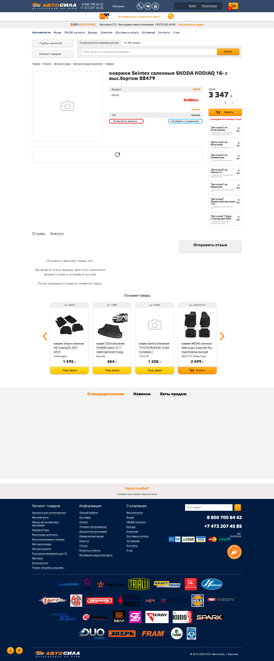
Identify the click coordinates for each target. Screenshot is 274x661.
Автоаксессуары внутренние (88, 64)
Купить (229, 112)
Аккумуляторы (40, 530)
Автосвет (37, 558)
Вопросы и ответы (89, 550)
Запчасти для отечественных (49, 512)
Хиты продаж (173, 394)
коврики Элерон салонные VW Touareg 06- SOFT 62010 (69, 347)
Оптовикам (148, 32)
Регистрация (209, 6)
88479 (196, 89)
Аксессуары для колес (45, 534)
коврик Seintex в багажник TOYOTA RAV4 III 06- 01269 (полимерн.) (154, 347)
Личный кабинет (88, 512)
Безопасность (40, 563)
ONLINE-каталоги (74, 32)
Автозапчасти (41, 32)
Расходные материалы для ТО (49, 553)
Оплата (83, 522)
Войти (192, 6)
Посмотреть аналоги (125, 121)
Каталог (47, 64)
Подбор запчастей (50, 43)
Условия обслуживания (93, 526)
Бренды (93, 32)
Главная (36, 64)
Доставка (85, 517)
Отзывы (38, 233)
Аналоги (57, 233)
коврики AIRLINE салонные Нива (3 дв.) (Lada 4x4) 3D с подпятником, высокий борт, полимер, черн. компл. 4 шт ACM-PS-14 (197, 352)
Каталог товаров (50, 54)
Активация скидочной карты (95, 555)
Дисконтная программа (93, 531)
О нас (176, 32)
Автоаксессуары (62, 64)
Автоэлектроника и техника (48, 539)
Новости (84, 541)
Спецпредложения (105, 394)
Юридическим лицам (91, 536)
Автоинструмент (42, 548)
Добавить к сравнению (184, 121)
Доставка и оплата (127, 32)
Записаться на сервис (191, 24)
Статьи (83, 545)
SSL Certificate (235, 535)
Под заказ (70, 370)
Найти (228, 51)
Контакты (164, 32)
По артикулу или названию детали (99, 42)
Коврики (109, 64)
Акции (57, 32)
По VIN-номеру (132, 42)
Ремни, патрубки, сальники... (48, 567)
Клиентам (106, 32)
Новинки (142, 394)
